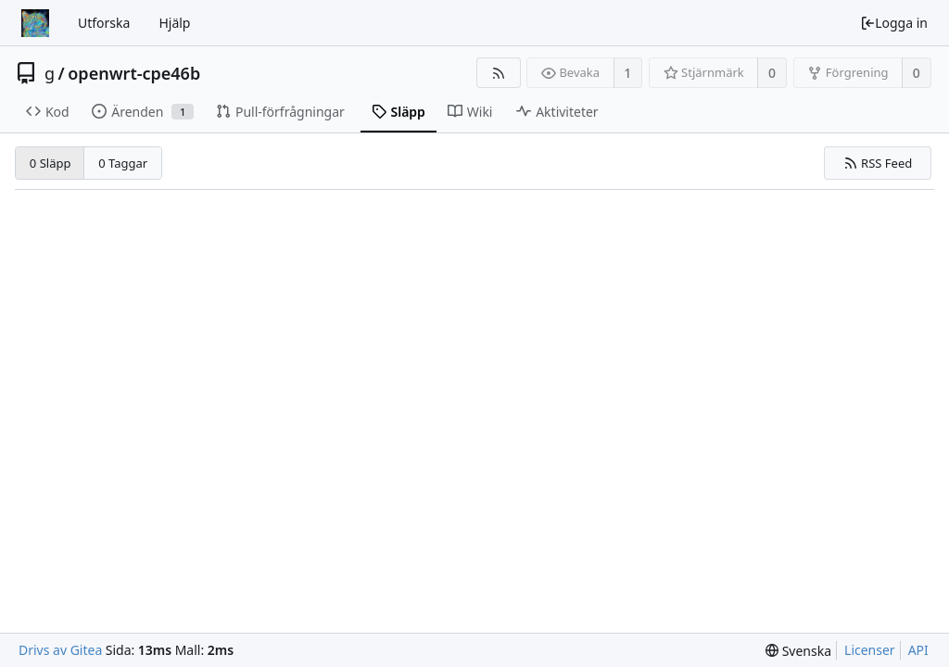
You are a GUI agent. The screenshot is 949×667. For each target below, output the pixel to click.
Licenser (869, 650)
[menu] (798, 651)
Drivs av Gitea (60, 650)
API (918, 650)
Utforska (104, 22)
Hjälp (174, 22)
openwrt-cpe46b (134, 73)
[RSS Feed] (498, 72)
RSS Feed (878, 163)
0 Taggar (122, 163)
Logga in (894, 22)
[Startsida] (35, 23)
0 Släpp (50, 163)
